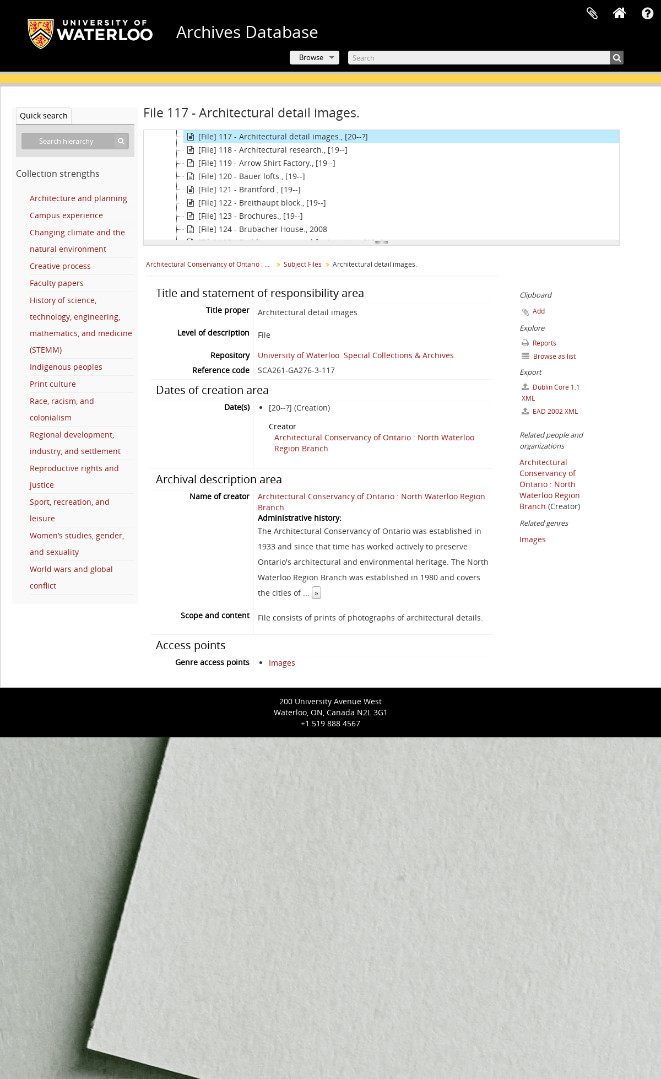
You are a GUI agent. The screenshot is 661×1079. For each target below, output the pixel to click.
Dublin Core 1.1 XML (551, 392)
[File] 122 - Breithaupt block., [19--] (255, 202)
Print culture (53, 384)
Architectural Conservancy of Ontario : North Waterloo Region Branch (549, 484)
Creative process (60, 266)
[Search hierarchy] (75, 141)
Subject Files (303, 264)
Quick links (647, 14)
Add (539, 311)
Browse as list (549, 356)
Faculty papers (57, 283)
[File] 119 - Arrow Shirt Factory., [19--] (259, 163)
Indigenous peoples (66, 367)
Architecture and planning (78, 198)
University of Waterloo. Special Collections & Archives (356, 355)
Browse (311, 57)
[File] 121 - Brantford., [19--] (242, 189)
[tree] (381, 185)
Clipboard (592, 14)
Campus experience (66, 215)
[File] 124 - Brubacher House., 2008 (255, 229)
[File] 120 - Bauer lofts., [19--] (244, 176)
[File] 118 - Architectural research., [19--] (266, 150)
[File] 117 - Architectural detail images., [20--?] (276, 136)
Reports (539, 343)
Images (282, 662)
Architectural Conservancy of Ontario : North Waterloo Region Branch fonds (210, 264)
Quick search (44, 115)
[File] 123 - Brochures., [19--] (243, 216)
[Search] (486, 57)
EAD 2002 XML (550, 411)
